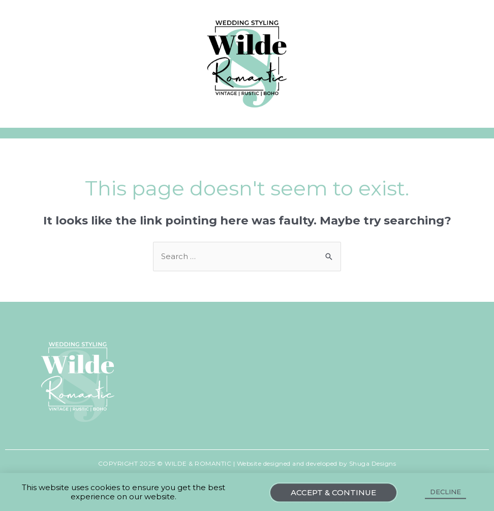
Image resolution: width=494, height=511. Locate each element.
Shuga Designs (372, 463)
